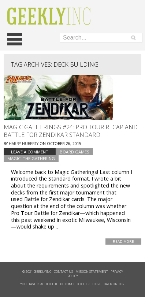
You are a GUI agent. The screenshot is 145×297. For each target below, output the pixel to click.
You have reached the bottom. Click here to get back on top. (72, 284)
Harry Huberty (23, 143)
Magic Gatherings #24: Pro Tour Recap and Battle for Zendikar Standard (71, 131)
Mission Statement (91, 271)
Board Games (74, 152)
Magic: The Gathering (31, 158)
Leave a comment (29, 152)
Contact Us (63, 271)
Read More (123, 241)
